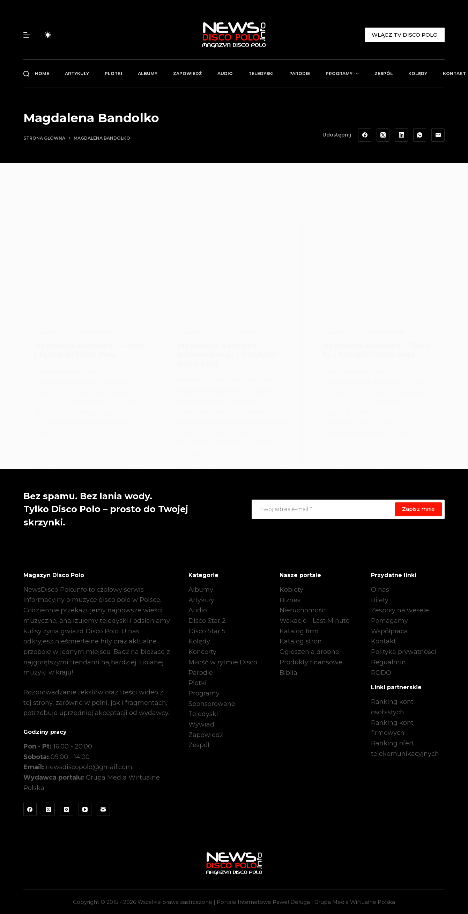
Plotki (113, 73)
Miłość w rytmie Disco (222, 662)
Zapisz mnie (418, 509)
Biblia (288, 673)
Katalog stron (301, 641)
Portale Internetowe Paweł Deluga (263, 902)
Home (42, 73)
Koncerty (202, 652)
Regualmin (388, 662)
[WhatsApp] (419, 135)
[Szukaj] (26, 74)
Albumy (147, 73)
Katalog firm (299, 631)
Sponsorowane (211, 704)
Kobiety (291, 590)
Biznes (290, 600)
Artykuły (77, 73)
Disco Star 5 (206, 631)
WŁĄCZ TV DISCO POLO (405, 34)
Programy (344, 73)
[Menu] (26, 34)
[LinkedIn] (401, 135)
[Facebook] (364, 135)
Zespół (383, 73)
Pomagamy (389, 621)
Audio (225, 73)
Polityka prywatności (403, 652)
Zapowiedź (187, 73)
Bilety (379, 600)
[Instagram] (66, 809)
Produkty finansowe (311, 662)
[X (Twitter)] (383, 135)
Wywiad (201, 724)
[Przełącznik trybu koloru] (47, 34)
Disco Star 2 (207, 621)
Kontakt (383, 641)
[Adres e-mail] (438, 135)
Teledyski (261, 73)
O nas (380, 590)
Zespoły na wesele (400, 610)
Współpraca (389, 631)
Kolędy (417, 73)
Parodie (299, 73)
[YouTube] (85, 809)
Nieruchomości (303, 610)
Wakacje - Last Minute (315, 621)
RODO (381, 673)
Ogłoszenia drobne (309, 652)
